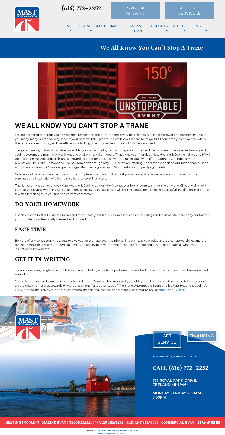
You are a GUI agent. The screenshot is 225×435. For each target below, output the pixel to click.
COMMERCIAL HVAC (177, 422)
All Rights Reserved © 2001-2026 (125, 430)
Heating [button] (84, 26)
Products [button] (158, 26)
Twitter (179, 290)
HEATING (13, 422)
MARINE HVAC (54, 422)
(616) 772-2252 (81, 9)
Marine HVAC (136, 28)
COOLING (31, 422)
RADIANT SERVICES (142, 422)
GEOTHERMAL (80, 422)
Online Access (104, 430)
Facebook (160, 290)
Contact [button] (199, 26)
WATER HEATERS (109, 422)
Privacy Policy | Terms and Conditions (112, 434)
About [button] (179, 26)
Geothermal (106, 26)
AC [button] (69, 26)
